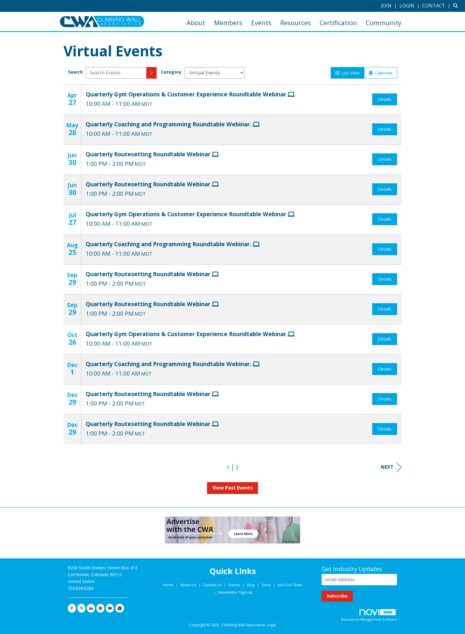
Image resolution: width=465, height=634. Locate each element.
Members (228, 22)
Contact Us (213, 584)
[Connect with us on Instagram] (100, 608)
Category (171, 72)
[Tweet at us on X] (81, 608)
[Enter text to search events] (116, 73)
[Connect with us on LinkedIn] (91, 608)
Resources (295, 22)
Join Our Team (290, 584)
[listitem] (389, 5)
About (196, 22)
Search (75, 72)
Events (261, 22)
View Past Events (232, 487)
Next (391, 467)
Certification (338, 22)
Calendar (380, 73)
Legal (271, 624)
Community (384, 22)
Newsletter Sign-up (235, 592)
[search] (151, 73)
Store (266, 584)
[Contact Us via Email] (119, 608)
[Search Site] (457, 5)
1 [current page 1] (228, 467)
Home (168, 584)
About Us (188, 584)
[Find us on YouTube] (110, 608)
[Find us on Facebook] (72, 608)
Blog (250, 584)
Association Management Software (369, 615)
